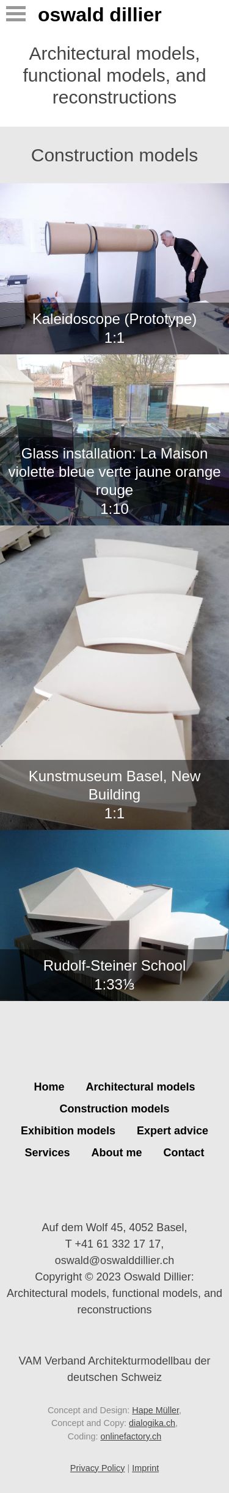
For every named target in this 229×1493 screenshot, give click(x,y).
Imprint (145, 1468)
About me (117, 1153)
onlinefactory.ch (130, 1436)
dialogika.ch (152, 1423)
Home (49, 1087)
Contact (184, 1153)
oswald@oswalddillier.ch (114, 1260)
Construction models (114, 1109)
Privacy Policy (97, 1468)
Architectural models (140, 1087)
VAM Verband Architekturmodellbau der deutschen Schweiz (115, 1360)
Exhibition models (68, 1131)
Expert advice (172, 1131)
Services (47, 1153)
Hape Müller (155, 1410)
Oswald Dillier (100, 15)
